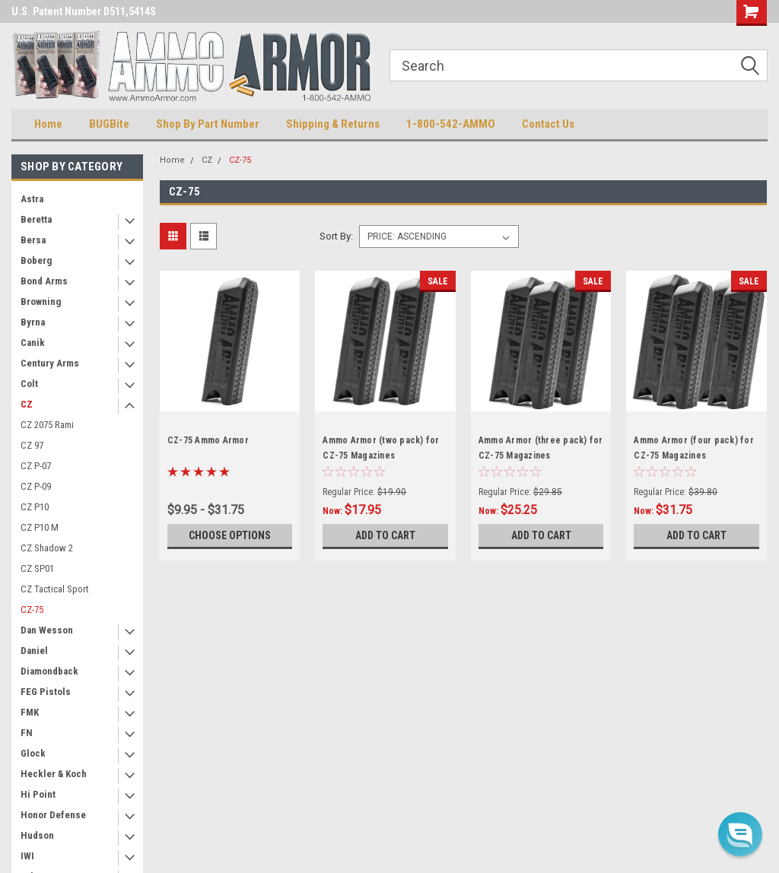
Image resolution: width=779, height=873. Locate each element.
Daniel (34, 650)
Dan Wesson (47, 630)
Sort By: (336, 236)
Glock (33, 753)
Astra (32, 199)
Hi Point (38, 794)
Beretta (36, 219)
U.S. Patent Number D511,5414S (83, 11)
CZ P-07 (36, 465)
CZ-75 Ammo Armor (208, 440)
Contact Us (548, 124)
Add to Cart (385, 535)
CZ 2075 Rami (47, 424)
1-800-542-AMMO (450, 124)
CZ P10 (35, 507)
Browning (41, 301)
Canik (33, 342)
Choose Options (230, 535)
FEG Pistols (46, 691)
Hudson (37, 835)
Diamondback (49, 671)
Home (48, 124)
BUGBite (109, 124)
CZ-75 (32, 609)
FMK (30, 712)
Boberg (36, 260)
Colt (29, 383)
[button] (740, 834)
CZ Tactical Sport (55, 589)
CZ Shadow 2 (47, 548)
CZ (27, 404)
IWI (27, 856)
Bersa (33, 240)
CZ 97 (32, 445)
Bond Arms (44, 281)
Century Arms (50, 363)
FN (27, 732)
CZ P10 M (40, 527)
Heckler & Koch (54, 773)
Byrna (33, 322)
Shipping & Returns (333, 124)
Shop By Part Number (207, 124)
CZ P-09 (36, 486)
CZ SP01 (37, 568)
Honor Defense (53, 815)
